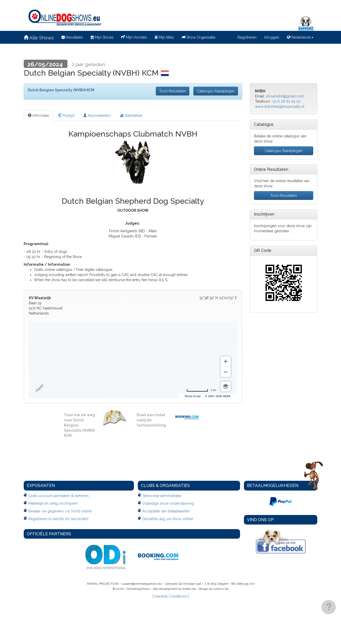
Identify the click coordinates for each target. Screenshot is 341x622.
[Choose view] (225, 386)
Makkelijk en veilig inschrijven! (53, 503)
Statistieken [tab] (131, 115)
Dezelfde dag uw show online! (167, 519)
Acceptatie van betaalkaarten (166, 511)
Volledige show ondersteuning (168, 503)
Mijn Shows (102, 37)
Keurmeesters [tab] (97, 115)
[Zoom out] (225, 372)
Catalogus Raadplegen (216, 91)
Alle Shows (39, 37)
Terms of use (193, 396)
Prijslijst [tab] (66, 115)
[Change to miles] (201, 390)
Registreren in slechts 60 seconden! (58, 519)
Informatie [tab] (38, 115)
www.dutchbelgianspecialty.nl (279, 106)
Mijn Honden (134, 36)
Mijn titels (164, 37)
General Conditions (171, 596)
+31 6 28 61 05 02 (286, 101)
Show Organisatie (198, 37)
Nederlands (300, 37)
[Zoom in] (225, 361)
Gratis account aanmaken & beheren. (58, 496)
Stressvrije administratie (161, 496)
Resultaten (72, 37)
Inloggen (271, 37)
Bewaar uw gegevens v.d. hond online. (60, 511)
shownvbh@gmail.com (285, 96)
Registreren (247, 37)
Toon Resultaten (172, 91)
